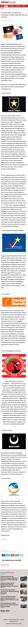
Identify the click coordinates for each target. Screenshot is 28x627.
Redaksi (6, 619)
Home (2, 8)
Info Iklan (22, 619)
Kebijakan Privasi (14, 621)
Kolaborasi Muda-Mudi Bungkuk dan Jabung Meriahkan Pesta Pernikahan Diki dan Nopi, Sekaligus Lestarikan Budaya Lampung (9, 586)
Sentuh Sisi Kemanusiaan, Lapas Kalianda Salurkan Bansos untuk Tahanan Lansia (10, 598)
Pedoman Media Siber (14, 619)
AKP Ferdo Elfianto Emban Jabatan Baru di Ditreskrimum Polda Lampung (9, 604)
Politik (24, 6)
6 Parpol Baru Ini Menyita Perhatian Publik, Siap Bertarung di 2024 (14, 15)
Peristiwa (18, 6)
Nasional (11, 6)
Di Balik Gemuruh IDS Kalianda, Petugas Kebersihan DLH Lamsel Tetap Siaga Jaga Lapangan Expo (9, 579)
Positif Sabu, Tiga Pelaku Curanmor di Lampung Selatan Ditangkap (10, 591)
